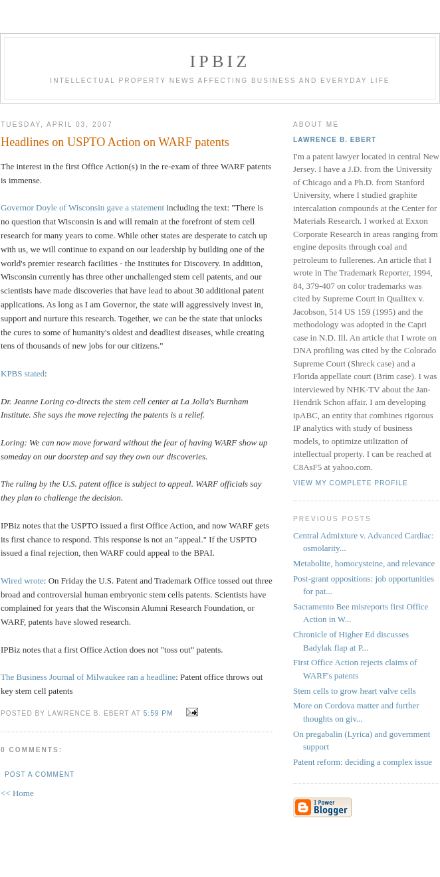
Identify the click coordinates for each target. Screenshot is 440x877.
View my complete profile (350, 483)
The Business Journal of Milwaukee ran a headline (88, 677)
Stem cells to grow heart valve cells (354, 691)
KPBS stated (23, 373)
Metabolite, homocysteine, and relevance (364, 563)
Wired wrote (22, 581)
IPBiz (220, 61)
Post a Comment (39, 774)
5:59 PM (158, 713)
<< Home (17, 793)
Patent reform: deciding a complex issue (362, 762)
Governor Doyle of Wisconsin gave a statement (82, 207)
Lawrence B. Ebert (334, 139)
